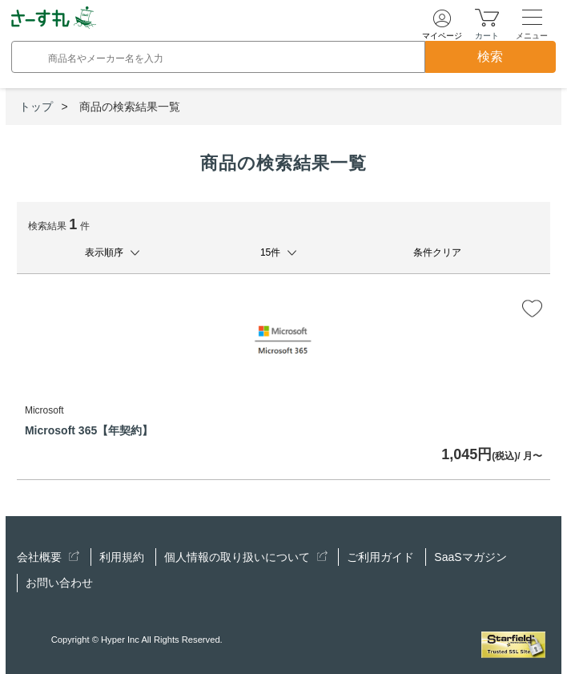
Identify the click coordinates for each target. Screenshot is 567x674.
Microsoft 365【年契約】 (89, 430)
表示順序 (104, 252)
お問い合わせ (59, 582)
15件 (270, 252)
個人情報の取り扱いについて (246, 557)
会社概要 (48, 557)
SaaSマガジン (470, 557)
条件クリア (437, 252)
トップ (36, 106)
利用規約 (121, 557)
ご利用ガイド (380, 557)
